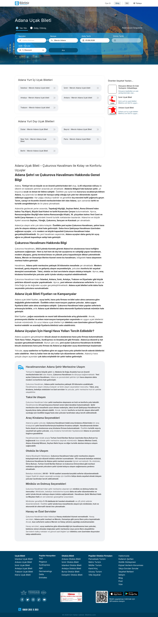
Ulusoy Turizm (95, 571)
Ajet (41, 568)
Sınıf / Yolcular (25, 46)
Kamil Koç (93, 568)
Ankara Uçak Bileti (23, 562)
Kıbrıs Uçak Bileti (23, 575)
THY (41, 558)
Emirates (43, 577)
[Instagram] (33, 599)
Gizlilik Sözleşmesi (127, 562)
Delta (41, 574)
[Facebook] (22, 599)
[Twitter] (27, 599)
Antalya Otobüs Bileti (71, 568)
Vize (120, 584)
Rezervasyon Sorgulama (132, 28)
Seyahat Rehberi (126, 571)
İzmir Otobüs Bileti (70, 562)
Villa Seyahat (95, 575)
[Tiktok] (39, 599)
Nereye (53, 36)
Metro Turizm (95, 562)
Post (120, 581)
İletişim (121, 575)
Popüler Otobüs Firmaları (100, 556)
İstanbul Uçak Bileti (24, 559)
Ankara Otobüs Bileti (71, 559)
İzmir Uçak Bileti (22, 565)
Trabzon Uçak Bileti (24, 571)
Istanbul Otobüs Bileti (71, 565)
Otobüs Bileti (68, 556)
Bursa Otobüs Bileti (70, 571)
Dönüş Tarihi (118, 36)
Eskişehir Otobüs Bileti (72, 575)
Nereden (22, 36)
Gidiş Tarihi (86, 36)
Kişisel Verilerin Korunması (130, 565)
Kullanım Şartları (126, 559)
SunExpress (44, 565)
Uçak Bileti (20, 556)
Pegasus (43, 562)
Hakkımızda (123, 556)
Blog (120, 578)
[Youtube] (44, 599)
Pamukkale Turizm (97, 559)
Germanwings (45, 571)
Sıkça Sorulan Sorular (128, 568)
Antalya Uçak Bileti (23, 568)
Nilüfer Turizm (95, 565)
